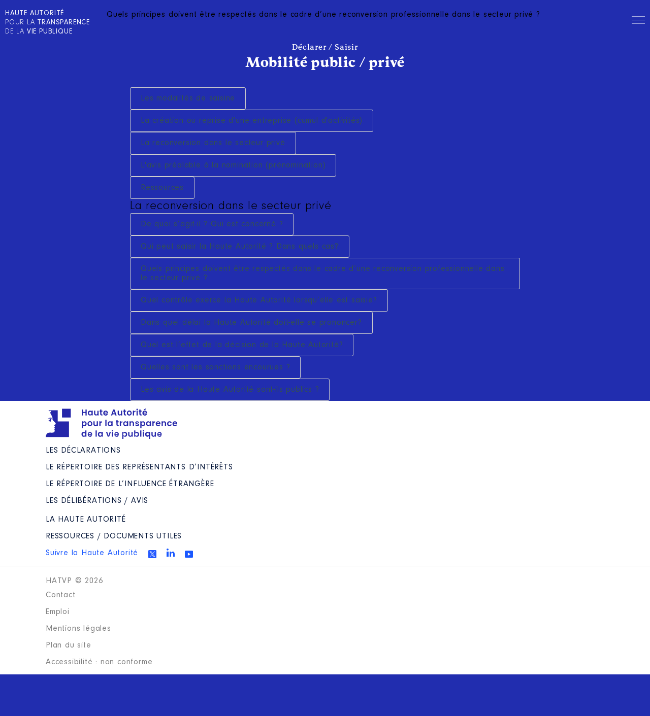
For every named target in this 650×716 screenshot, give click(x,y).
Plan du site (68, 645)
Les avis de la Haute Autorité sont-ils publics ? (230, 390)
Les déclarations (83, 451)
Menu (638, 21)
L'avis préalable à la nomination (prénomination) (233, 165)
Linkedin (171, 553)
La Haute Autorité (86, 520)
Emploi (58, 612)
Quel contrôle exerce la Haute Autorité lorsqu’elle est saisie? (259, 300)
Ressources (162, 188)
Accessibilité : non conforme (99, 662)
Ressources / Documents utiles (114, 536)
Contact (61, 595)
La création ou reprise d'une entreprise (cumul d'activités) (252, 121)
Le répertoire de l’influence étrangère (130, 484)
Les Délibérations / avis (97, 501)
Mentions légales (78, 629)
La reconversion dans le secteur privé (213, 143)
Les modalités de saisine (188, 98)
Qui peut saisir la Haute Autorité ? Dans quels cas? (240, 247)
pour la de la (47, 23)
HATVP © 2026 (74, 581)
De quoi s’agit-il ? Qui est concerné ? (212, 224)
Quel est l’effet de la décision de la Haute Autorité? (242, 345)
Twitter (152, 554)
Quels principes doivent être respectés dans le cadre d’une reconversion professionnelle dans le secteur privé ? (323, 273)
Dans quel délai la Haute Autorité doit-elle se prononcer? (251, 323)
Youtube (189, 554)
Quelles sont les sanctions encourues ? (215, 367)
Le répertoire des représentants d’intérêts (139, 467)
